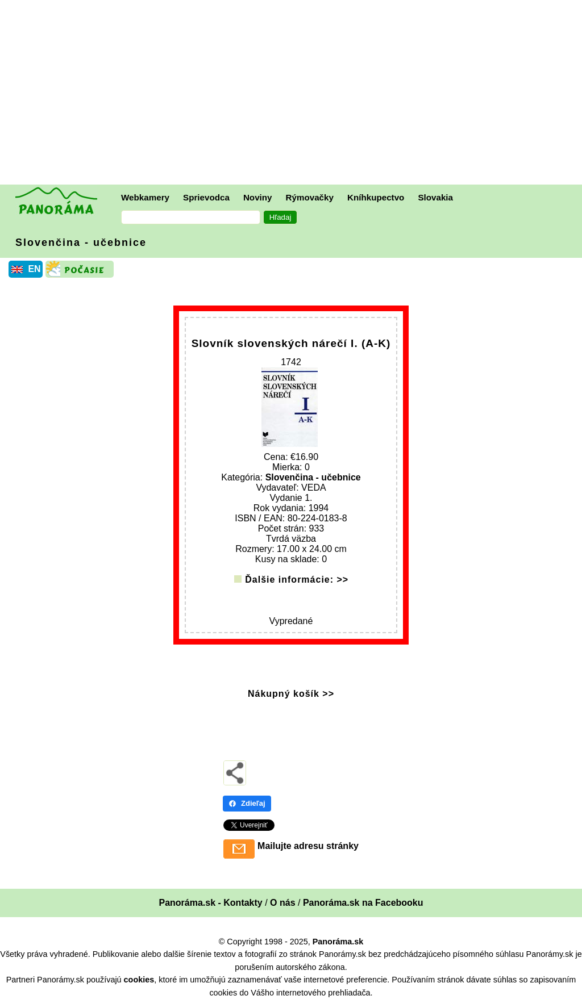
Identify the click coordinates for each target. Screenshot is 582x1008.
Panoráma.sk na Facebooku (363, 902)
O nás (282, 902)
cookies (139, 979)
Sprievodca (206, 197)
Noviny (257, 197)
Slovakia (435, 197)
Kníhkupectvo (375, 197)
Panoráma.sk (338, 941)
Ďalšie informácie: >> (296, 579)
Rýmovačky (310, 197)
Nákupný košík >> (291, 694)
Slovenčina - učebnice (81, 242)
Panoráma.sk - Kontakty (210, 902)
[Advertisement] (294, 93)
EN (34, 269)
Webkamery (145, 197)
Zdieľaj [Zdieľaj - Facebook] (246, 803)
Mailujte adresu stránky (308, 846)
